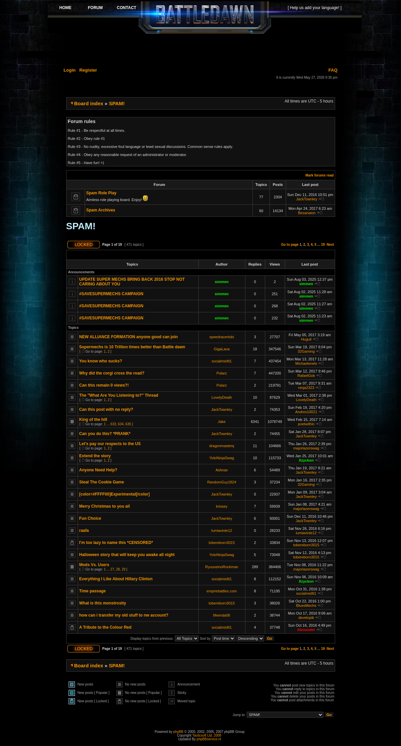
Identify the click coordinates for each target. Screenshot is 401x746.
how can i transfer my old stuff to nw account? (123, 615)
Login (70, 70)
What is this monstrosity (102, 603)
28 (118, 569)
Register (88, 70)
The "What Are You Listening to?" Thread (118, 395)
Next (330, 244)
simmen (222, 282)
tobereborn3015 (222, 543)
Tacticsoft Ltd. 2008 (206, 735)
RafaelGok (306, 376)
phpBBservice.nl (209, 739)
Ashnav (221, 470)
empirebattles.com (222, 591)
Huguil (306, 339)
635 (128, 424)
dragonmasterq (221, 446)
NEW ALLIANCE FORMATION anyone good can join (128, 337)
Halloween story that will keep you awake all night (127, 554)
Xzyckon (306, 460)
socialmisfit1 (222, 361)
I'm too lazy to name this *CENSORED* (116, 542)
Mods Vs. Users (94, 564)
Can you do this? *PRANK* (105, 433)
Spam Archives (100, 210)
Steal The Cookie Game (101, 482)
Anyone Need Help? (98, 470)
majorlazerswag (306, 448)
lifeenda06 (221, 615)
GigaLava (222, 349)
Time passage (92, 591)
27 (112, 569)
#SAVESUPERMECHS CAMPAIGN (111, 293)
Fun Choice (90, 518)
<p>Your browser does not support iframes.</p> (205, 17)
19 (323, 244)
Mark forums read (320, 175)
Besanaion (306, 213)
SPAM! (117, 103)
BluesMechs (306, 605)
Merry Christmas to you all (104, 506)
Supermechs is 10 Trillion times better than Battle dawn (132, 347)
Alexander (306, 630)
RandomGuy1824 (221, 482)
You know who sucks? (100, 361)
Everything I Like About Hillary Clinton (116, 579)
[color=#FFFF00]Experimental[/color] (114, 494)
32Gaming (306, 351)
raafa (84, 530)
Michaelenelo (306, 363)
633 (113, 424)
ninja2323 (306, 388)
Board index (89, 103)
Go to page (289, 244)
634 (121, 424)
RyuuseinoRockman (221, 567)
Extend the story (95, 456)
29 (123, 569)
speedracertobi (221, 337)
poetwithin (306, 424)
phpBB (178, 732)
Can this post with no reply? (106, 409)
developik (306, 618)
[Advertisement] (204, 49)
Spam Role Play (101, 193)
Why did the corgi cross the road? (112, 373)
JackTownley (306, 199)
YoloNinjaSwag (221, 458)
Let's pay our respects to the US (110, 443)
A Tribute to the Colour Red (105, 627)
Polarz (221, 373)
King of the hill (93, 419)
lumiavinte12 (221, 530)
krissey (221, 506)
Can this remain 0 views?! (104, 385)
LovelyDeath (221, 397)
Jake (222, 422)
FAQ (332, 70)
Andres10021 (306, 412)
